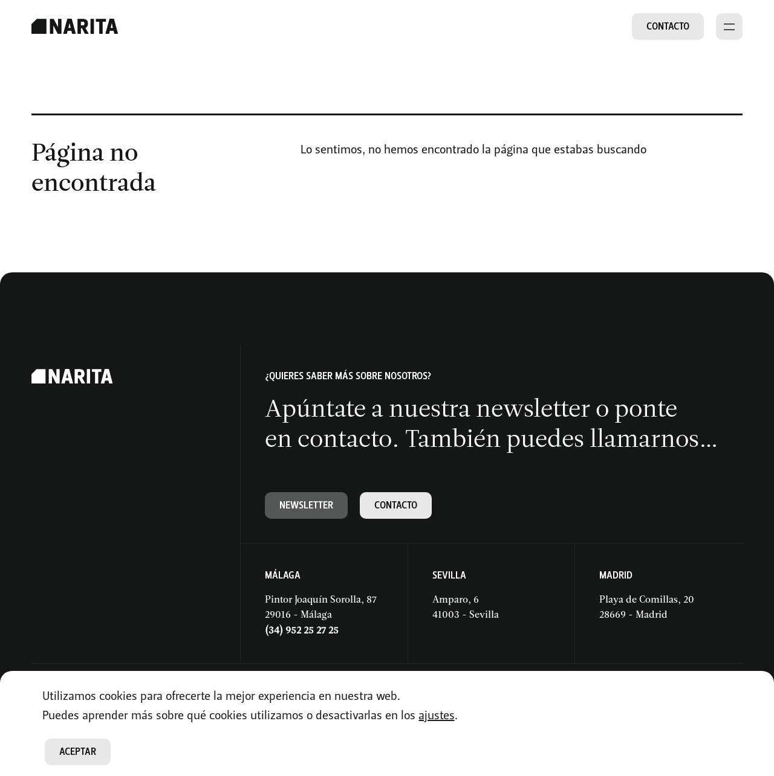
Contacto (667, 26)
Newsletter (306, 505)
